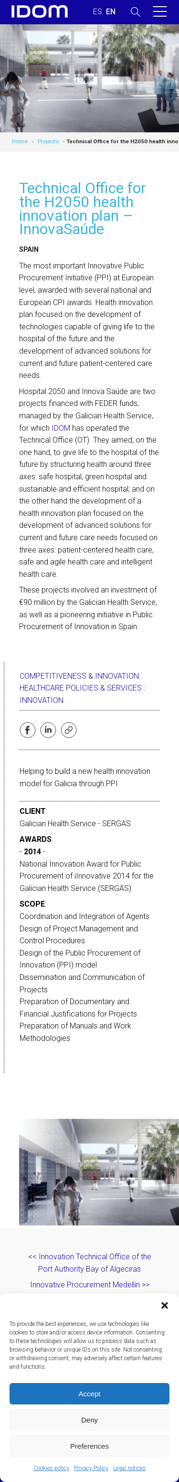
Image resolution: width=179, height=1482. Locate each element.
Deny (89, 1420)
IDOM (61, 428)
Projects (48, 141)
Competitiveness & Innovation (79, 676)
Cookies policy (51, 1468)
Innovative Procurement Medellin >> (89, 1284)
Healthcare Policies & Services (81, 687)
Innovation (41, 700)
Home (20, 141)
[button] (164, 1305)
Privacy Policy (91, 1468)
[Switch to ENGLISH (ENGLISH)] (111, 12)
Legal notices (129, 1468)
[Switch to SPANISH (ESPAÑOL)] (97, 12)
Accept (90, 1394)
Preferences (89, 1446)
